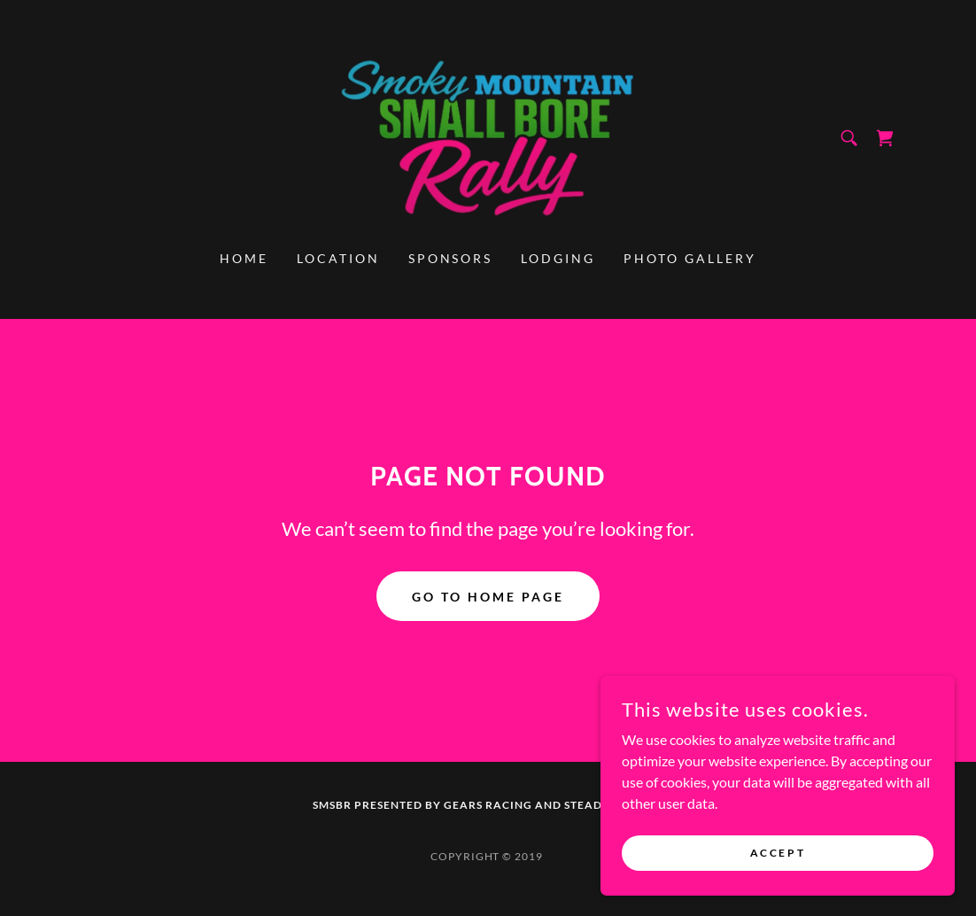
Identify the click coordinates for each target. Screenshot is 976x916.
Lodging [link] (558, 258)
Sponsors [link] (450, 258)
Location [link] (338, 258)
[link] (488, 136)
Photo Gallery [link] (690, 258)
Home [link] (244, 258)
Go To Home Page (488, 596)
